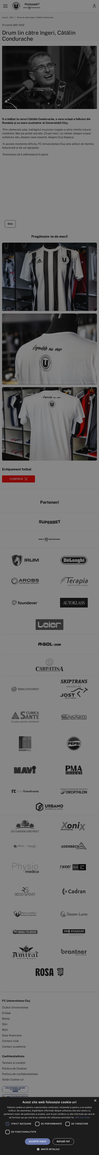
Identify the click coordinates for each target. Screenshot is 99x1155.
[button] (49, 1149)
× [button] (95, 1100)
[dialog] (49, 1126)
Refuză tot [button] (63, 1141)
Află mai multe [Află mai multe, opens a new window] (82, 1117)
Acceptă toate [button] (37, 1141)
